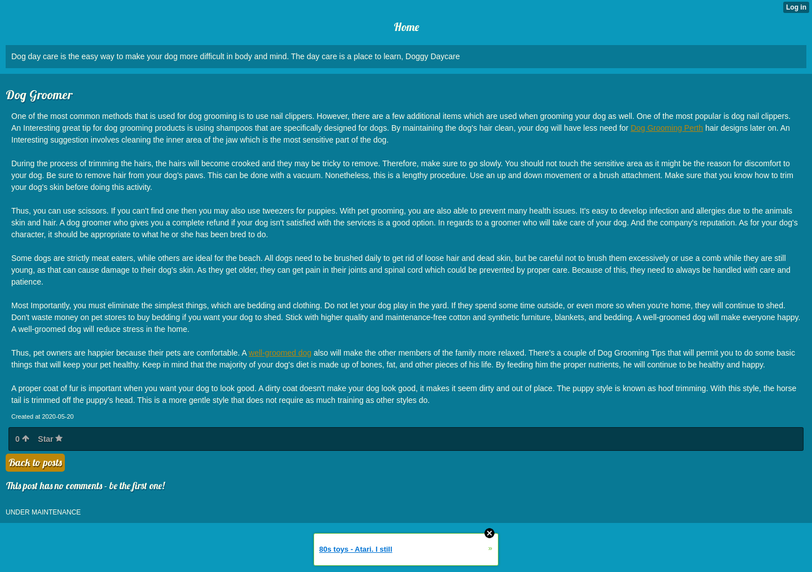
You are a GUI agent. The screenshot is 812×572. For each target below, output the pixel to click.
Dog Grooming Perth (666, 127)
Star (50, 439)
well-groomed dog (280, 352)
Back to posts (35, 462)
